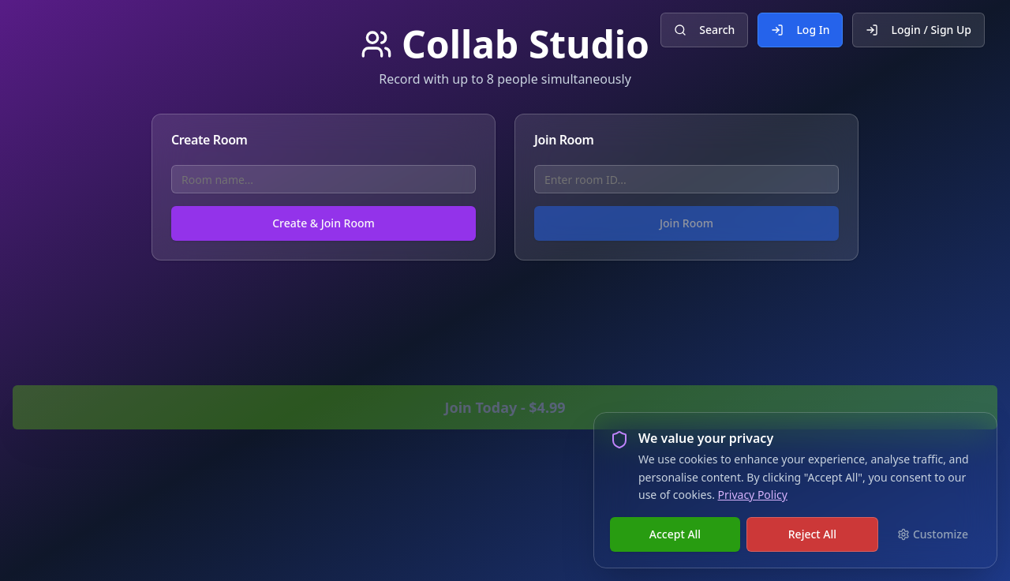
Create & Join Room (323, 223)
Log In (800, 29)
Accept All (675, 534)
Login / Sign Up (918, 29)
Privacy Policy (752, 494)
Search (704, 29)
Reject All (812, 534)
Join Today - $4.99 (504, 407)
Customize (932, 534)
